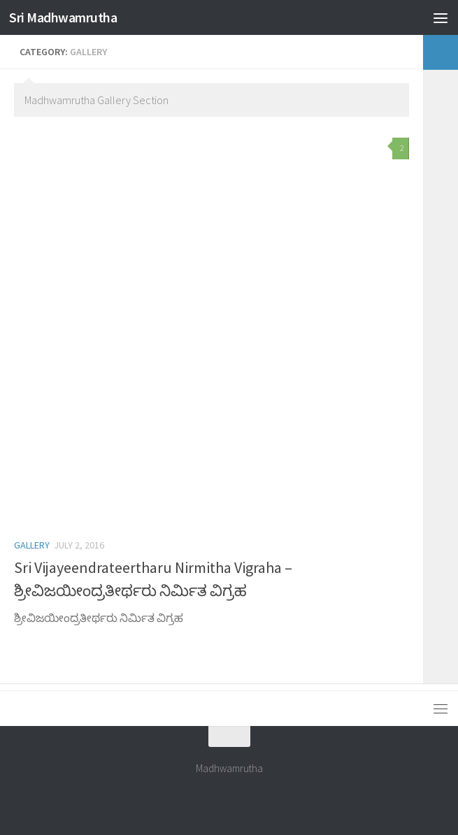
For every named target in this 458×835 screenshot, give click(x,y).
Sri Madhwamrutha (68, 17)
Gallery (32, 545)
